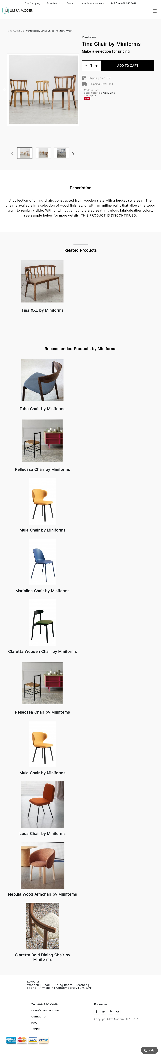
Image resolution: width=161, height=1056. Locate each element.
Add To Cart (127, 66)
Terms (35, 1029)
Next (77, 147)
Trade (70, 3)
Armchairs (19, 31)
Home (9, 31)
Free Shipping (32, 3)
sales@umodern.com (92, 3)
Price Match (53, 3)
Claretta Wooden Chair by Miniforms (42, 651)
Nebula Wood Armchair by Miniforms (42, 894)
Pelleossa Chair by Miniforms (42, 469)
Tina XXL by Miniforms (42, 310)
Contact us (90, 95)
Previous (4, 89)
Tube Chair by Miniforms (43, 409)
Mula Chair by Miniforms (42, 530)
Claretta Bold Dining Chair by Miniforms (42, 957)
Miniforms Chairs (64, 31)
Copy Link (109, 92)
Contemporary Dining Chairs (40, 31)
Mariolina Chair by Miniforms (42, 591)
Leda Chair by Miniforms (42, 833)
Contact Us (39, 1017)
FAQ (34, 1023)
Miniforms (89, 37)
